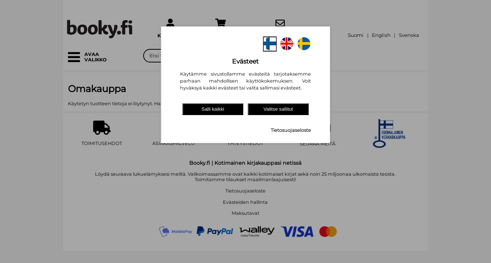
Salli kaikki (212, 109)
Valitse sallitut (278, 109)
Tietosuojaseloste (291, 130)
